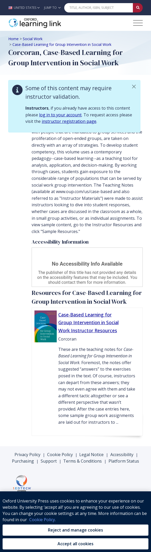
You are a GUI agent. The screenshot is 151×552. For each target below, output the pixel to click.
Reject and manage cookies (75, 530)
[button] (25, 7)
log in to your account (60, 115)
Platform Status (124, 461)
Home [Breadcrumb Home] (13, 38)
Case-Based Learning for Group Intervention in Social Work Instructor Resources (88, 323)
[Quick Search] (98, 7)
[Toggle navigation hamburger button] (138, 23)
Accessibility (121, 454)
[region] (75, 521)
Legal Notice (91, 454)
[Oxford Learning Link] (47, 23)
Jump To (52, 7)
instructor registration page (69, 121)
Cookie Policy (60, 454)
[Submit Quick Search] (138, 7)
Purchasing (23, 461)
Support (49, 461)
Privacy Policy (27, 454)
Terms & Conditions (82, 461)
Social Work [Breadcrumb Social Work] (32, 38)
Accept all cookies (75, 544)
